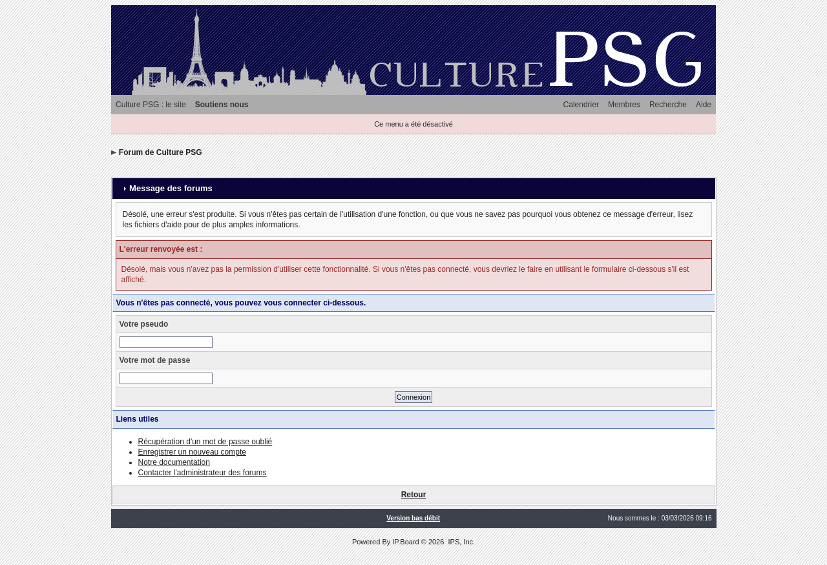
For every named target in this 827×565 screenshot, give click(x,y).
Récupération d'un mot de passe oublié (205, 441)
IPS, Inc (460, 542)
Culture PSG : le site (151, 104)
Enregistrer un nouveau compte (192, 452)
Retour (413, 494)
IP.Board (405, 542)
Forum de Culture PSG (160, 152)
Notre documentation (174, 462)
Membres (624, 104)
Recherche (668, 104)
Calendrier (581, 104)
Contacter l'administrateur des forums (202, 472)
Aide (703, 104)
